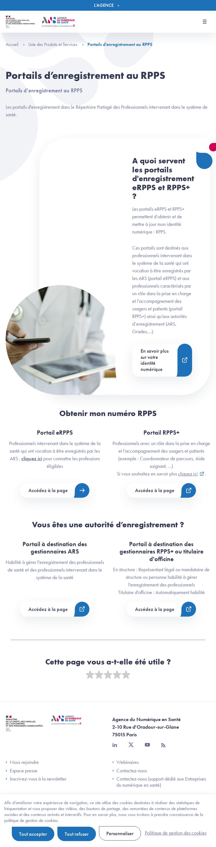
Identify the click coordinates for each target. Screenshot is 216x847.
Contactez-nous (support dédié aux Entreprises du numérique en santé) (159, 782)
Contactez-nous (129, 771)
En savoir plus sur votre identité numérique (154, 360)
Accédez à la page (48, 490)
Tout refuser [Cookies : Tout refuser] (77, 834)
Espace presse (21, 771)
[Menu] (108, 5)
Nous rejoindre (22, 762)
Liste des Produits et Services (56, 44)
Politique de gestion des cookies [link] (175, 833)
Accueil (15, 44)
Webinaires (125, 762)
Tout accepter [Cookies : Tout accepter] (33, 834)
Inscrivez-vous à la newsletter (36, 779)
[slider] (108, 674)
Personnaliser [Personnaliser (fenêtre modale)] (120, 833)
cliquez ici (31, 458)
